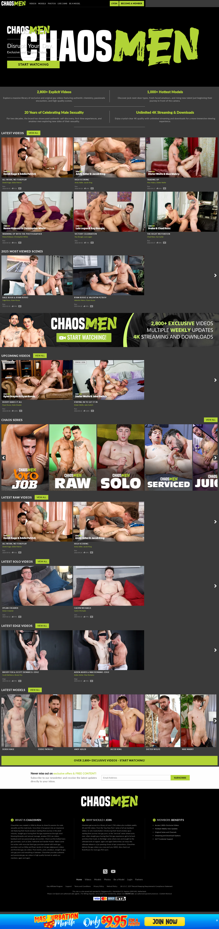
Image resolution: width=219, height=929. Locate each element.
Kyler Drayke (16, 405)
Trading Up (153, 180)
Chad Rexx (151, 237)
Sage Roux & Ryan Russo (15, 297)
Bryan (39, 825)
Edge (4, 679)
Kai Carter (159, 237)
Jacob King (88, 182)
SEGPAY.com (129, 894)
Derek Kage (6, 182)
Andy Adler (79, 182)
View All (33, 133)
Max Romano (89, 675)
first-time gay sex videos (23, 850)
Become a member (131, 3)
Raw (3, 186)
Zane (29, 841)
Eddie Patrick (17, 182)
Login (114, 3)
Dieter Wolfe (161, 182)
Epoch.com (59, 894)
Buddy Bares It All (12, 402)
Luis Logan (88, 237)
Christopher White (21, 237)
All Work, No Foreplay (14, 180)
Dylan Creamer (10, 608)
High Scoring (82, 180)
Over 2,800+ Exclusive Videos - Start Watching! (109, 760)
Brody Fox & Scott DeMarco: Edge (20, 672)
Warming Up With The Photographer (22, 234)
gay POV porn (103, 850)
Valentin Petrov (79, 300)
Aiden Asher (78, 675)
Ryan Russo (15, 300)
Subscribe (180, 777)
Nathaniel (35, 841)
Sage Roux (6, 300)
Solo (3, 615)
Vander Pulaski (48, 841)
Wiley (26, 847)
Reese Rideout (7, 237)
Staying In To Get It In (86, 402)
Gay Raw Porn (109, 828)
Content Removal (166, 894)
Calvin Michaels (82, 608)
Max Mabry (151, 182)
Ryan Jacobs (36, 847)
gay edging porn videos (55, 847)
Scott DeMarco (8, 675)
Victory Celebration (86, 234)
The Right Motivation (158, 234)
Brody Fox (18, 675)
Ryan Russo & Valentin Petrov (90, 297)
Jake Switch (88, 405)
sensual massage (34, 836)
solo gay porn (16, 852)
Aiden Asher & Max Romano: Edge (91, 672)
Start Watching (33, 64)
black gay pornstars (37, 844)
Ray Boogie (79, 237)
